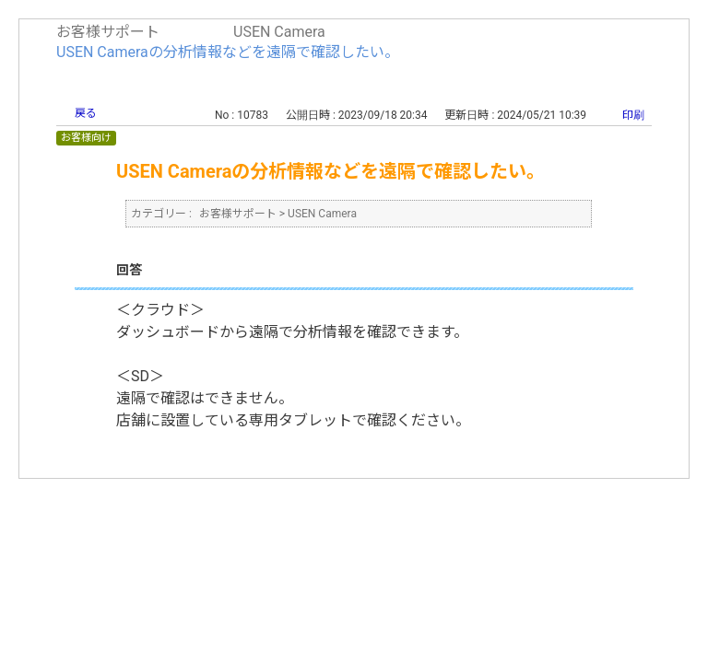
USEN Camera (279, 32)
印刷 (633, 115)
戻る (86, 113)
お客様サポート (107, 32)
